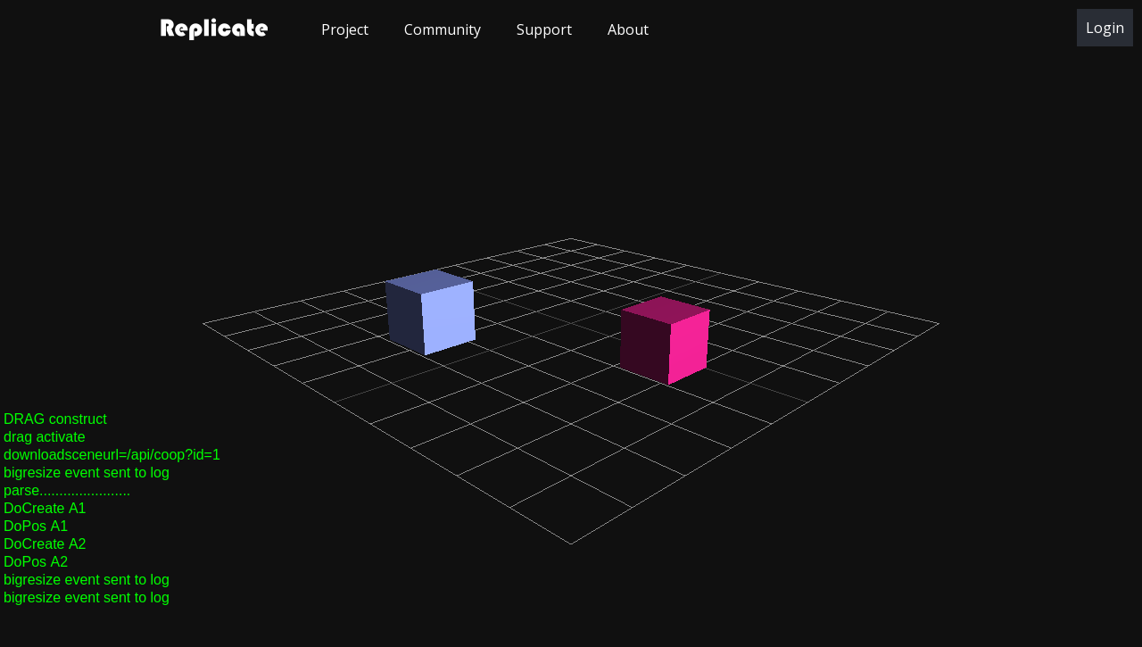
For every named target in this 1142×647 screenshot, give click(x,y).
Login (1105, 27)
